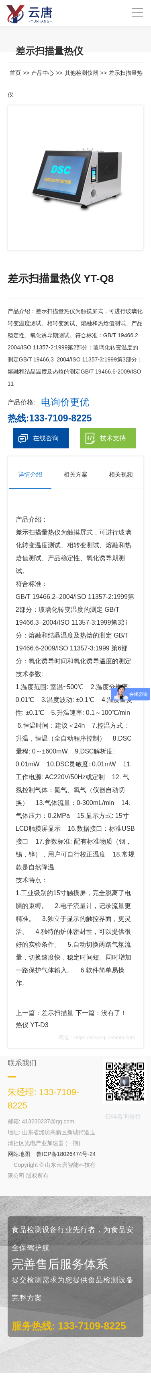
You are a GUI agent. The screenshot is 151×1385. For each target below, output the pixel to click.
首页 (15, 73)
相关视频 (121, 474)
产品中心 (42, 73)
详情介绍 (30, 474)
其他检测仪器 (81, 73)
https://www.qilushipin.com (104, 1037)
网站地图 (19, 1154)
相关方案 (75, 474)
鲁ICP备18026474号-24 (66, 1154)
